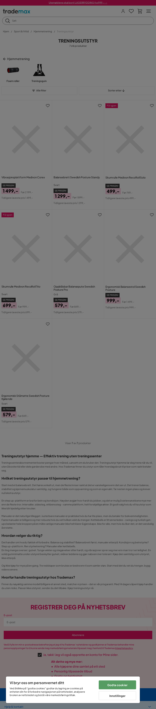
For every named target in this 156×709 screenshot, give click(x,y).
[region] (73, 689)
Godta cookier (117, 685)
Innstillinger (117, 695)
